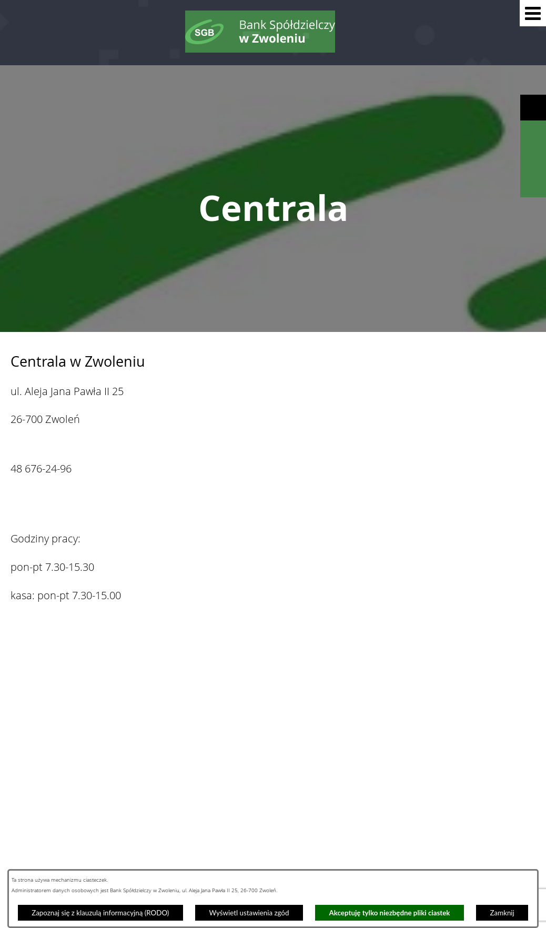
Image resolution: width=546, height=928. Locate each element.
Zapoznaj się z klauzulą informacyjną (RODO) (100, 913)
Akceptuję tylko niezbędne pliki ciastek (389, 913)
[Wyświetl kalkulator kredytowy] (533, 159)
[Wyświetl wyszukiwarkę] (533, 133)
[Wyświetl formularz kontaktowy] (533, 184)
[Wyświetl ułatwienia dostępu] (533, 107)
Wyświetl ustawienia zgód (249, 913)
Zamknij (502, 913)
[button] (533, 13)
